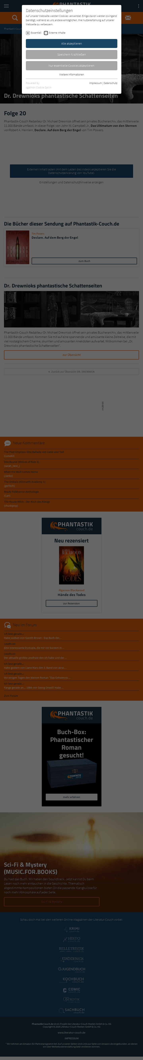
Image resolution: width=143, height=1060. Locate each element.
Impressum (95, 83)
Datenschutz (110, 83)
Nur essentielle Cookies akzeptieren (71, 65)
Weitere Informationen (71, 74)
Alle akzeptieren (71, 43)
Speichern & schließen (71, 54)
